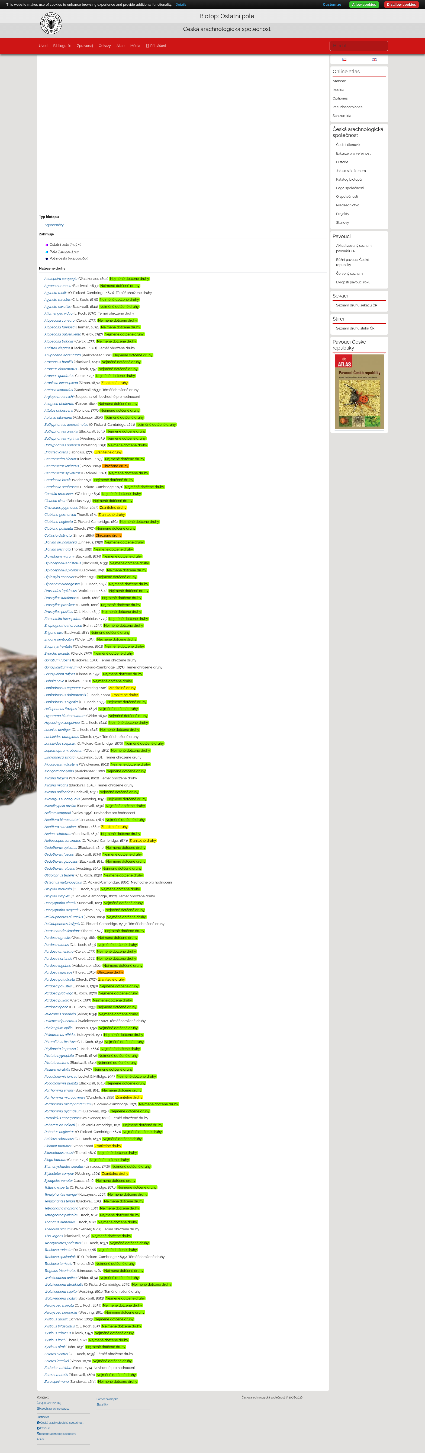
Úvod (43, 46)
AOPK (40, 1439)
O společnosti (347, 196)
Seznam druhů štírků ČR (355, 328)
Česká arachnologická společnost (61, 1422)
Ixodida (338, 90)
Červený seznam (349, 273)
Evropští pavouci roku (353, 282)
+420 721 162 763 (50, 1402)
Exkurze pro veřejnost (353, 153)
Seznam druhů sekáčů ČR (356, 305)
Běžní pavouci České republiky (352, 262)
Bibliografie (62, 46)
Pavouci (45, 1428)
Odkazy (105, 46)
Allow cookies (364, 4)
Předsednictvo (347, 205)
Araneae (339, 81)
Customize (332, 4)
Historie (342, 162)
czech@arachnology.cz (54, 1408)
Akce (121, 46)
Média (135, 46)
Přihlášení (157, 46)
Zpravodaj (85, 46)
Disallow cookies (401, 4)
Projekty (342, 214)
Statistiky (102, 1404)
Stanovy (342, 222)
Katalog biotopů (349, 179)
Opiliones (340, 98)
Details (180, 4)
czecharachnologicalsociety (58, 1433)
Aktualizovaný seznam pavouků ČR (354, 248)
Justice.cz (43, 1417)
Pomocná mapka (107, 1399)
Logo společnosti (350, 188)
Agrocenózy (54, 225)
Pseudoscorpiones (347, 107)
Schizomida (342, 116)
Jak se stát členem (351, 171)
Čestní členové (348, 145)
